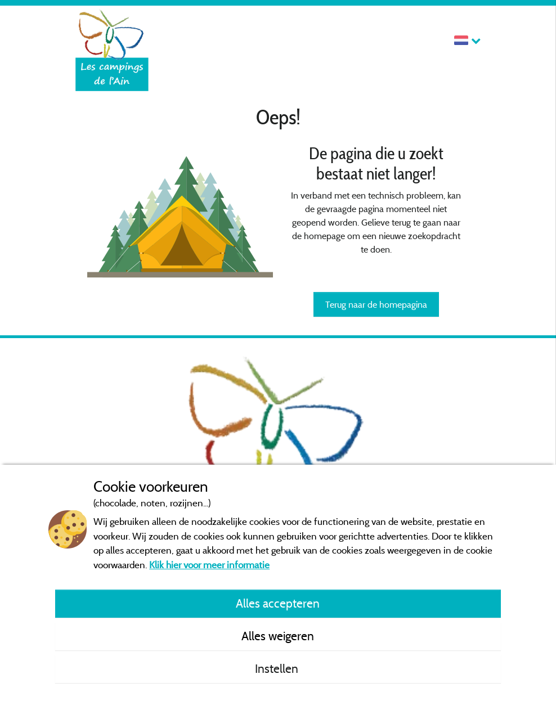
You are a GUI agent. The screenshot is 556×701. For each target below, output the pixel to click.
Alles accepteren (278, 603)
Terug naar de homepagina (376, 304)
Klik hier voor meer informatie (209, 564)
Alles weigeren (277, 635)
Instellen (278, 668)
